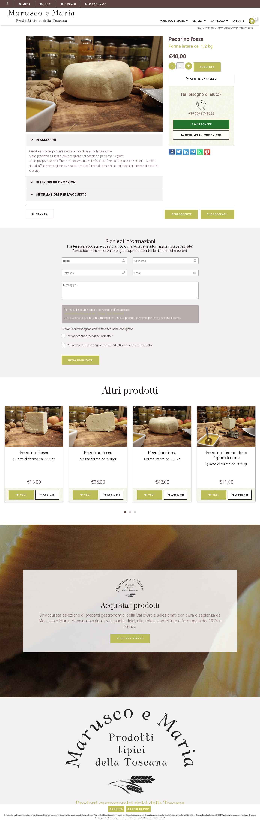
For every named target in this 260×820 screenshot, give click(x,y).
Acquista (207, 66)
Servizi (199, 21)
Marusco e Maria (174, 21)
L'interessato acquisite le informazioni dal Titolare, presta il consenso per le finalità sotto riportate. (123, 318)
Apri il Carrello (201, 78)
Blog (45, 4)
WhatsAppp (201, 124)
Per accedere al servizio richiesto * (87, 336)
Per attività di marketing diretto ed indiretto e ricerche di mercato (107, 345)
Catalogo (219, 21)
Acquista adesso (130, 638)
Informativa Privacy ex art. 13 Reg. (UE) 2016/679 (94, 313)
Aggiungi (47, 494)
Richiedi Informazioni (201, 134)
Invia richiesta (80, 360)
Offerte (239, 21)
